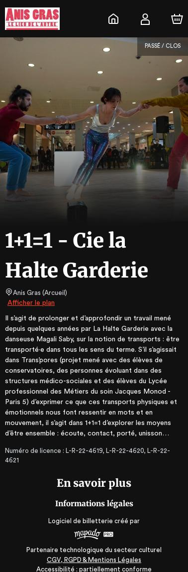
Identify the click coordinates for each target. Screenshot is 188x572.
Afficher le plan (30, 303)
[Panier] (177, 19)
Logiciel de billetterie (81, 511)
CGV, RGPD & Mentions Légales (94, 550)
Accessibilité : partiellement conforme (94, 560)
